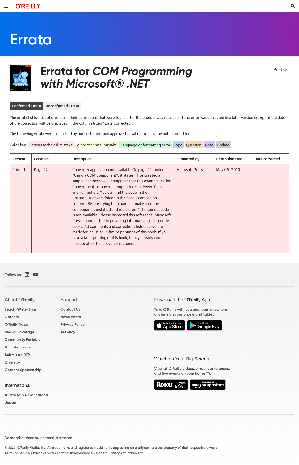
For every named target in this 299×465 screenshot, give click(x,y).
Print (280, 69)
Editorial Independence (75, 453)
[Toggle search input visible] (293, 6)
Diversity (12, 362)
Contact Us (70, 309)
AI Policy (67, 331)
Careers (12, 316)
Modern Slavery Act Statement (119, 453)
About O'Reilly (19, 299)
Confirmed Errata (26, 105)
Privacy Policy (72, 324)
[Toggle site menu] (6, 6)
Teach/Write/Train (21, 309)
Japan (10, 402)
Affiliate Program (20, 347)
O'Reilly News (16, 324)
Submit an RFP (17, 354)
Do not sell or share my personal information (38, 438)
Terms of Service (17, 453)
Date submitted (229, 158)
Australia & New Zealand (26, 394)
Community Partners (22, 339)
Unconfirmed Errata (62, 105)
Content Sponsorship (23, 369)
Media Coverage (19, 331)
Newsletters (70, 316)
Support (68, 299)
